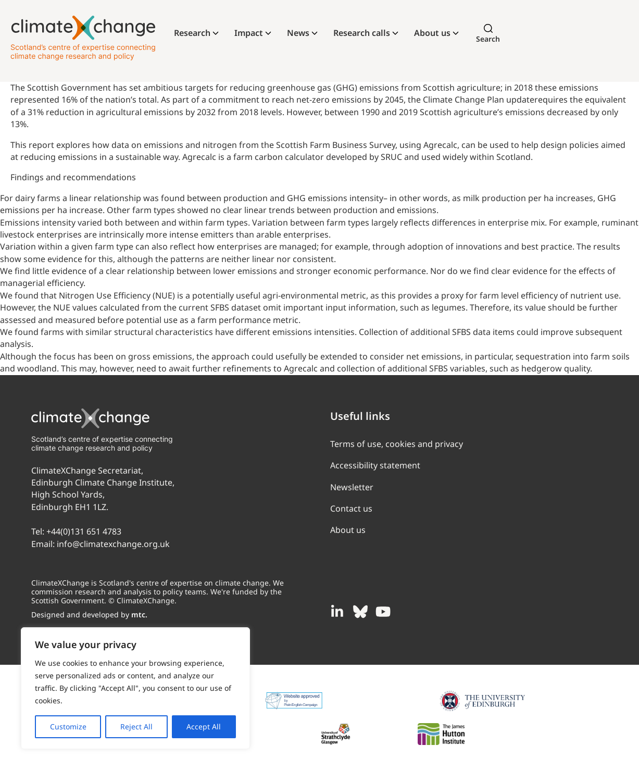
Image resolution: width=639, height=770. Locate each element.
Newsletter (351, 487)
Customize (68, 726)
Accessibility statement (375, 465)
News (298, 33)
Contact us (351, 508)
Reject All (136, 726)
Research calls (361, 33)
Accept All (203, 726)
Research (192, 33)
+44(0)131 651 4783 (83, 531)
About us (432, 33)
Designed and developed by (89, 614)
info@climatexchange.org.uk (113, 544)
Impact (248, 33)
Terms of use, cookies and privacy (396, 444)
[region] (135, 688)
